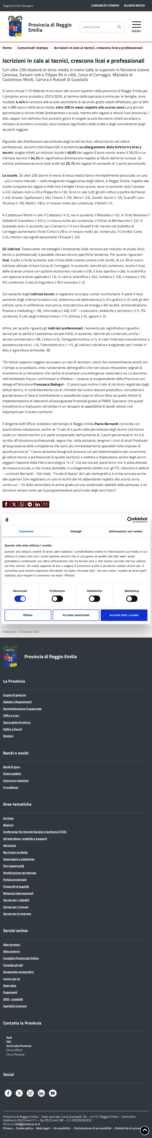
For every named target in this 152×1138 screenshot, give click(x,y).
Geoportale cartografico (18, 972)
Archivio (8, 818)
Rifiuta (27, 615)
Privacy (7, 1128)
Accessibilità (62, 1128)
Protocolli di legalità (16, 886)
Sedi (9, 1037)
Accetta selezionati (76, 615)
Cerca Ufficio (14, 1050)
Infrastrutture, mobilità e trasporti (25, 838)
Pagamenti (10, 992)
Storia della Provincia (16, 722)
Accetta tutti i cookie (124, 615)
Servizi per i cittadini (16, 900)
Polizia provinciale (15, 879)
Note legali (43, 1128)
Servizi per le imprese (17, 913)
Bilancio (8, 825)
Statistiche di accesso (128, 1128)
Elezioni (8, 736)
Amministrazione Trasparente (22, 708)
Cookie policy (24, 1128)
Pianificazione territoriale (19, 873)
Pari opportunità (13, 866)
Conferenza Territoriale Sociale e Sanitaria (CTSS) (34, 831)
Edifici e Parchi (12, 729)
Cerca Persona (15, 1054)
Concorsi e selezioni (15, 780)
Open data (9, 985)
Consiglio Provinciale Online (21, 958)
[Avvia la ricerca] (119, 27)
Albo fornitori (11, 944)
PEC (8, 1041)
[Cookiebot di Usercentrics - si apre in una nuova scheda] (130, 520)
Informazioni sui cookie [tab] (125, 531)
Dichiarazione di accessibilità (92, 1128)
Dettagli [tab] (76, 531)
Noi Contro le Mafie (15, 852)
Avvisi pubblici (12, 773)
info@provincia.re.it (27, 1124)
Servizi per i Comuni (15, 907)
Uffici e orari (11, 715)
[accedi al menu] (136, 26)
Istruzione (9, 845)
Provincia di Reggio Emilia (50, 27)
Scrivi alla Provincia (18, 1046)
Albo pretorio (11, 951)
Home (7, 47)
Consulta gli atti (13, 965)
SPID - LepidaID (13, 999)
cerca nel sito (91, 27)
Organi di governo (14, 695)
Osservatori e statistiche (18, 859)
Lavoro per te (11, 978)
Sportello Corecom (15, 1006)
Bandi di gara (11, 767)
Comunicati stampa (32, 47)
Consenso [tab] (26, 531)
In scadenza (10, 787)
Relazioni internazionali (18, 893)
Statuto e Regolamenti (17, 701)
